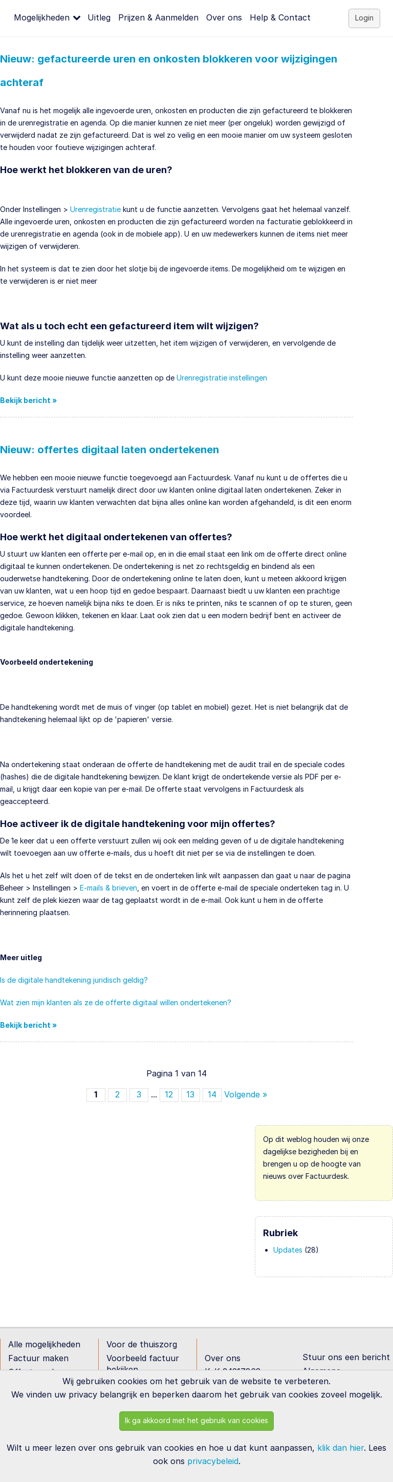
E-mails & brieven (108, 887)
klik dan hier (340, 1448)
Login (364, 17)
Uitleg (99, 17)
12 (169, 1094)
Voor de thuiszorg (141, 1344)
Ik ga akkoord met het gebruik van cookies (196, 1420)
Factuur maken (38, 1358)
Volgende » (245, 1094)
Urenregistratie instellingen (222, 377)
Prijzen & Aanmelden (158, 17)
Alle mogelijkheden (44, 1344)
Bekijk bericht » (28, 400)
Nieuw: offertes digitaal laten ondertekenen (109, 449)
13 (190, 1094)
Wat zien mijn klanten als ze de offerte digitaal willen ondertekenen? (115, 1002)
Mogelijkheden (42, 17)
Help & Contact (280, 17)
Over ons (224, 17)
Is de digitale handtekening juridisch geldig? (74, 980)
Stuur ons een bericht (346, 1357)
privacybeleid (212, 1461)
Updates (287, 1249)
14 (212, 1094)
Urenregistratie (95, 209)
